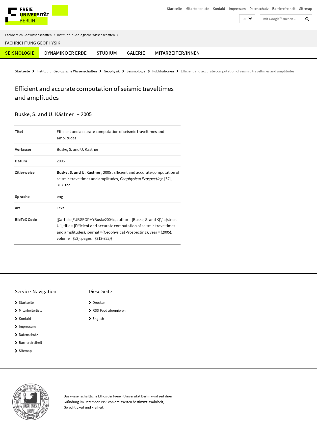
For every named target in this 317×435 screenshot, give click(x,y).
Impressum (237, 8)
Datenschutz (258, 8)
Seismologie (19, 53)
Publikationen (163, 71)
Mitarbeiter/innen (177, 53)
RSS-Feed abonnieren (109, 310)
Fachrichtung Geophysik (32, 43)
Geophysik (112, 71)
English (98, 318)
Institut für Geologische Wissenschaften (87, 35)
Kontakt (219, 8)
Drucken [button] (99, 302)
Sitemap (305, 8)
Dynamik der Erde (65, 53)
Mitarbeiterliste (197, 8)
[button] (247, 18)
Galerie (136, 53)
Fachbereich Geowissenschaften (30, 35)
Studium (107, 53)
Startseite (174, 8)
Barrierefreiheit (283, 8)
